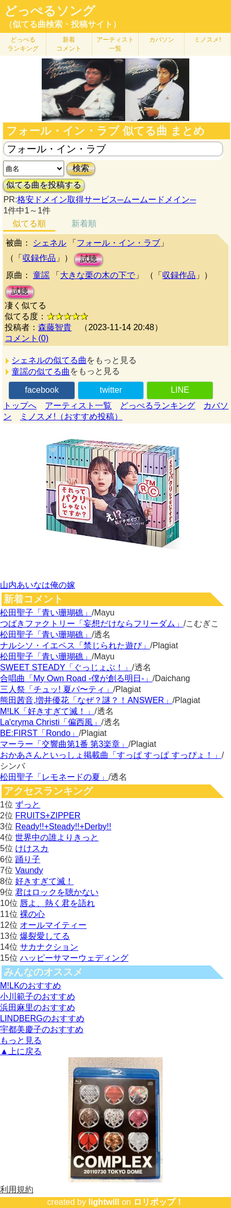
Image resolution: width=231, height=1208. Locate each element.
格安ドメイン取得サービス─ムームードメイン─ (106, 199)
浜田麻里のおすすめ (37, 1007)
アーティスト (115, 44)
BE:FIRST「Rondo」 (39, 733)
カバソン (161, 39)
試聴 (88, 259)
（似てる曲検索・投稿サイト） (62, 24)
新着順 (83, 223)
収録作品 (39, 257)
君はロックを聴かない (57, 892)
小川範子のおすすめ (37, 996)
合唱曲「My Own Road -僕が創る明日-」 (76, 678)
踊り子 (27, 859)
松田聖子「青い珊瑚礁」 (46, 612)
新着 (68, 44)
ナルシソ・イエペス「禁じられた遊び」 (75, 645)
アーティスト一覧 (78, 405)
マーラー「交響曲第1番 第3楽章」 (64, 744)
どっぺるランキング (157, 405)
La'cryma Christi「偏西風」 (50, 722)
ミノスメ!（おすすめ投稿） (71, 416)
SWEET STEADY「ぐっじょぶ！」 (66, 667)
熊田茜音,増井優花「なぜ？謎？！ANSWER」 (86, 700)
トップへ (20, 405)
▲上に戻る (21, 1051)
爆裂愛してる (45, 936)
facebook (42, 389)
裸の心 (32, 914)
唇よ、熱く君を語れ (57, 903)
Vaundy (29, 870)
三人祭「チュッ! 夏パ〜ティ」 (56, 689)
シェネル (49, 242)
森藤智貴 (54, 327)
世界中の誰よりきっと (57, 837)
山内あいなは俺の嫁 (37, 585)
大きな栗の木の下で (97, 275)
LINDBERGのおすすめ (42, 1018)
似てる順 (29, 223)
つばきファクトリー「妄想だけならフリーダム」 (92, 623)
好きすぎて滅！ (44, 881)
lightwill (103, 1202)
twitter (111, 389)
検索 (80, 168)
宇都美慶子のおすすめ (41, 1029)
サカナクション (49, 947)
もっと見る (21, 1040)
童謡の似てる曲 (40, 371)
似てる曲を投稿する (43, 184)
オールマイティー (53, 925)
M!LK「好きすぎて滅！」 (47, 711)
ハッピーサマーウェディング (74, 957)
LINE (180, 389)
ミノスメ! (207, 39)
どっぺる (23, 44)
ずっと (27, 804)
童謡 (41, 275)
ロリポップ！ (158, 1202)
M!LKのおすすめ (30, 985)
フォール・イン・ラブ (118, 242)
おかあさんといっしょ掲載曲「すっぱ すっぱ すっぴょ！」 (111, 755)
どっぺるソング (49, 11)
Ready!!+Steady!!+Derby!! (63, 826)
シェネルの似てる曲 (49, 360)
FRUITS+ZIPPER (47, 815)
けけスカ (31, 848)
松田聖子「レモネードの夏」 (54, 776)
